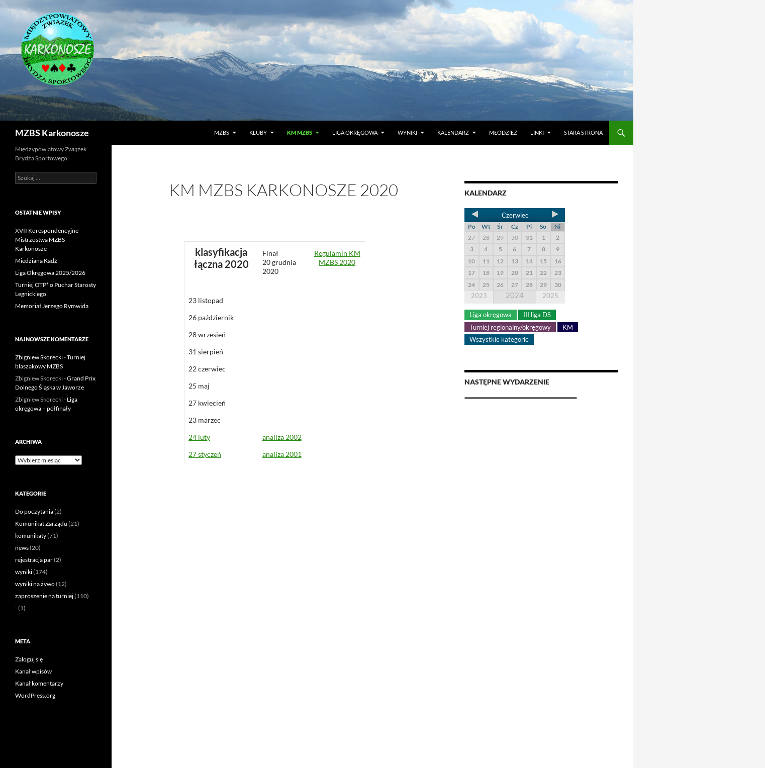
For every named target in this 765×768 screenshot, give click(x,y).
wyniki (23, 571)
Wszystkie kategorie (499, 339)
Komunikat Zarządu (41, 523)
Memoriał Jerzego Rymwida (51, 306)
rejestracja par (34, 559)
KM (567, 327)
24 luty (199, 437)
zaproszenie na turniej (44, 596)
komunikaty (30, 535)
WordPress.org (35, 695)
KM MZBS (299, 132)
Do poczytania (34, 511)
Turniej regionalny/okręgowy (510, 327)
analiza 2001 (282, 454)
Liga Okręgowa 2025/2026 (50, 272)
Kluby (258, 132)
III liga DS (537, 315)
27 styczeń (204, 454)
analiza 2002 (282, 437)
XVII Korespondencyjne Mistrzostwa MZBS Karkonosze (46, 239)
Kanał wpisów (33, 671)
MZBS (221, 132)
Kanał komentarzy (39, 683)
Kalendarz (453, 132)
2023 (479, 296)
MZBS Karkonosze (52, 132)
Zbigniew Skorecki (39, 357)
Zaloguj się (29, 659)
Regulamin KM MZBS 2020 (337, 257)
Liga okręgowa (354, 132)
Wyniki (407, 132)
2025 (550, 296)
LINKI (537, 132)
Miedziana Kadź (36, 260)
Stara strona (583, 132)
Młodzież (503, 132)
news (22, 547)
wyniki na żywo (35, 584)
